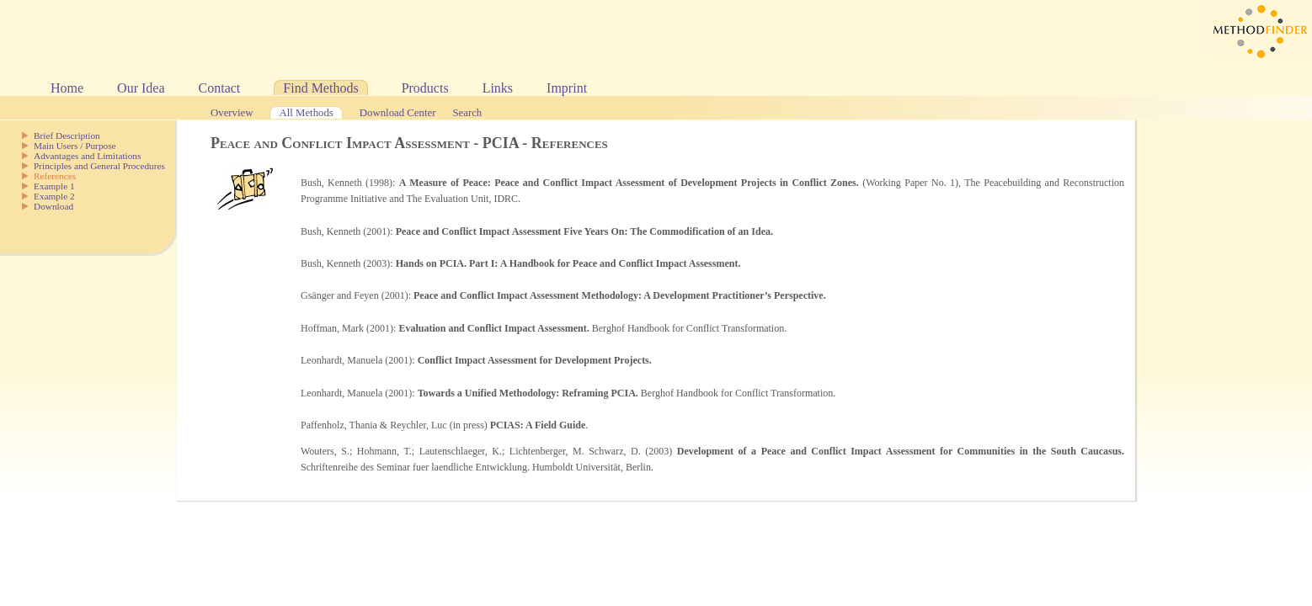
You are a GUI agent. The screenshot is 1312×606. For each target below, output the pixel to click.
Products (425, 88)
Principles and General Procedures (99, 166)
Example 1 (54, 186)
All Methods (306, 113)
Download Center (398, 113)
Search (467, 113)
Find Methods (320, 88)
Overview (232, 113)
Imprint (567, 88)
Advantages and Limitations (87, 156)
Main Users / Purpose (75, 146)
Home (67, 88)
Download (53, 206)
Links (498, 88)
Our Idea (140, 88)
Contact (220, 88)
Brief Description (67, 135)
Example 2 (54, 196)
